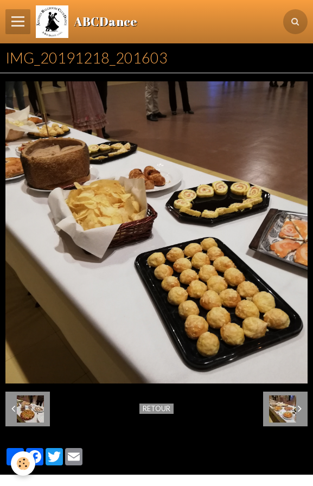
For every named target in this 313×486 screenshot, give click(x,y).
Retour (156, 408)
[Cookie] (23, 463)
